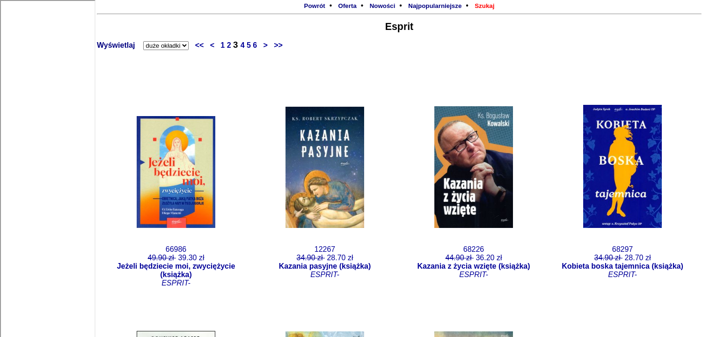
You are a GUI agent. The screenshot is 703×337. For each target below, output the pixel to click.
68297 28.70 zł (622, 261)
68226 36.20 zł (473, 261)
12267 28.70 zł (325, 261)
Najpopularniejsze (434, 5)
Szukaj (484, 5)
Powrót (314, 5)
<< (202, 45)
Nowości (382, 5)
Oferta (347, 5)
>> (276, 45)
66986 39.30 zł (176, 266)
